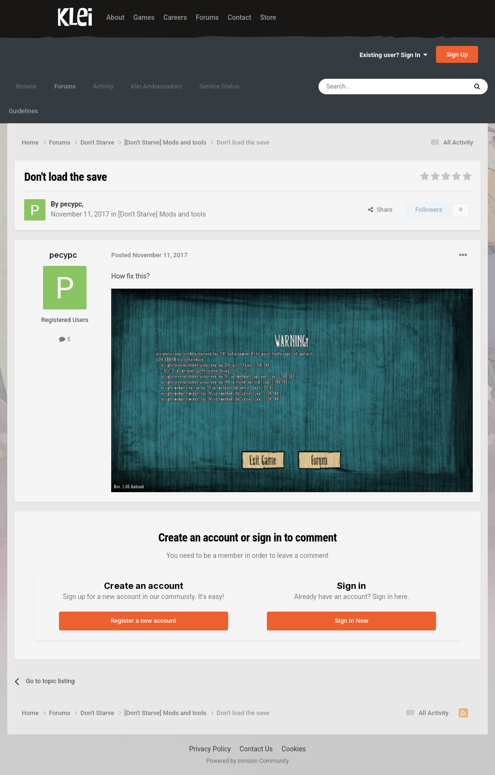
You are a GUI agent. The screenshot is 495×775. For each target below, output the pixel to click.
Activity (103, 86)
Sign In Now (351, 620)
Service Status (219, 86)
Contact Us (256, 749)
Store (268, 17)
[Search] (370, 86)
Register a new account (143, 620)
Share (380, 209)
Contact (239, 17)
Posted (149, 255)
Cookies (294, 749)
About (115, 17)
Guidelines (23, 111)
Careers (175, 17)
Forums (207, 17)
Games (144, 17)
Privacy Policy (210, 749)
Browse (26, 86)
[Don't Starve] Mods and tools (162, 214)
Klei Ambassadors (156, 86)
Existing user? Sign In (393, 54)
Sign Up (457, 54)
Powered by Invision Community (247, 761)
